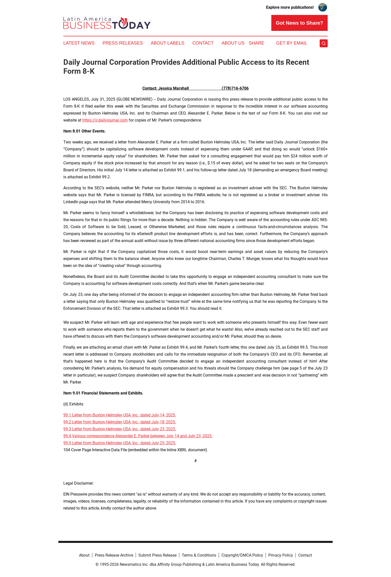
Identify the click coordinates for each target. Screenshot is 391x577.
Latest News (79, 43)
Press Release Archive (114, 555)
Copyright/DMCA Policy (242, 555)
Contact (203, 43)
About (84, 555)
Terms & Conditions (199, 555)
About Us (233, 43)
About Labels (167, 43)
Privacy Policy (280, 555)
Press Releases (122, 43)
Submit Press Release (157, 555)
